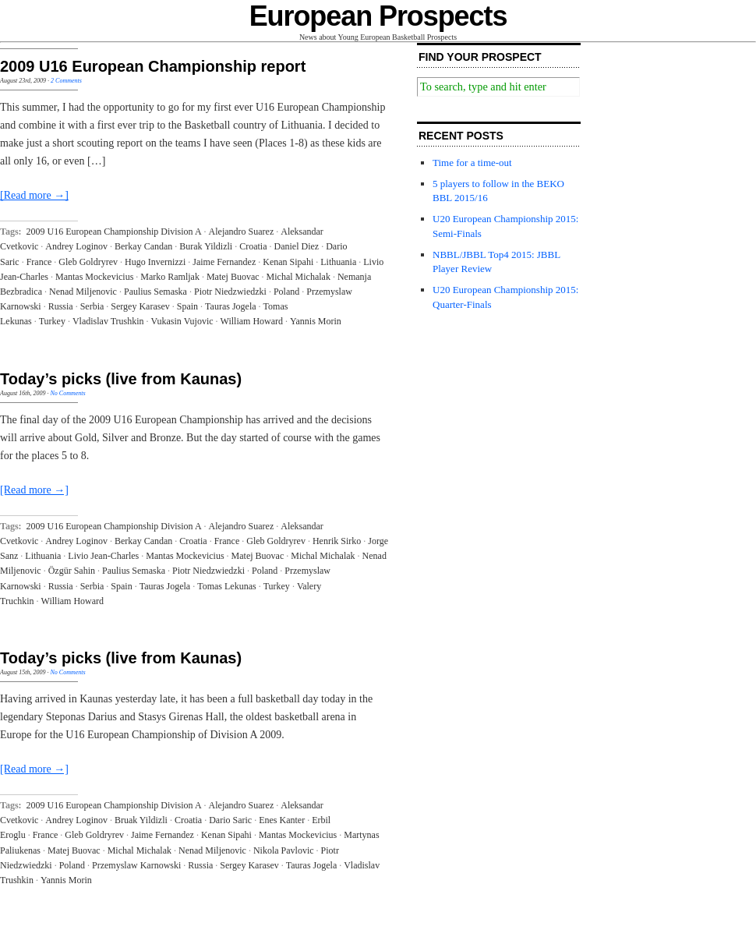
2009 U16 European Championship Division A (114, 231)
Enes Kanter (282, 820)
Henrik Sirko (337, 541)
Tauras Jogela (230, 306)
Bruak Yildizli (141, 820)
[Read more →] (34, 195)
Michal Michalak (298, 276)
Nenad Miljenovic (83, 291)
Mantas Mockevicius (94, 276)
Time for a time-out (472, 162)
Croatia (253, 246)
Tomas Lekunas (226, 586)
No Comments (67, 393)
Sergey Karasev (140, 306)
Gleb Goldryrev (88, 261)
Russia (60, 306)
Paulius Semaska (155, 291)
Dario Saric (230, 820)
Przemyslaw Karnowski (136, 865)
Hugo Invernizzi (155, 261)
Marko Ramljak (170, 276)
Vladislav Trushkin (108, 321)
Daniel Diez (297, 246)
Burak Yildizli (205, 246)
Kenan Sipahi (288, 261)
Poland (286, 291)
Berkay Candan (143, 246)
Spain (187, 306)
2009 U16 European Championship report (153, 66)
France (39, 261)
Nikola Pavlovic (283, 850)
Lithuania (338, 261)
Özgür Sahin (71, 570)
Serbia (92, 306)
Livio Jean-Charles (103, 555)
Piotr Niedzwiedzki (230, 291)
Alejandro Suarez (241, 231)
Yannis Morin (315, 321)
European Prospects (378, 16)
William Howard (252, 321)
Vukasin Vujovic (182, 321)
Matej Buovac (233, 276)
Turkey (52, 321)
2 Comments (66, 80)
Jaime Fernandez (224, 261)
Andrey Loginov (76, 246)
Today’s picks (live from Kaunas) (121, 378)
